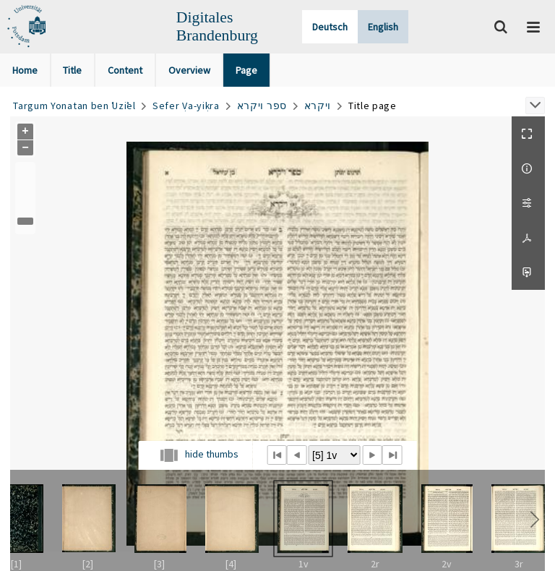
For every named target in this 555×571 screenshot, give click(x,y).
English (383, 26)
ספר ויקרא (262, 105)
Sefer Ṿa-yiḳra (186, 105)
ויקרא (318, 105)
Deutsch (330, 26)
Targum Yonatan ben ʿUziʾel (74, 105)
